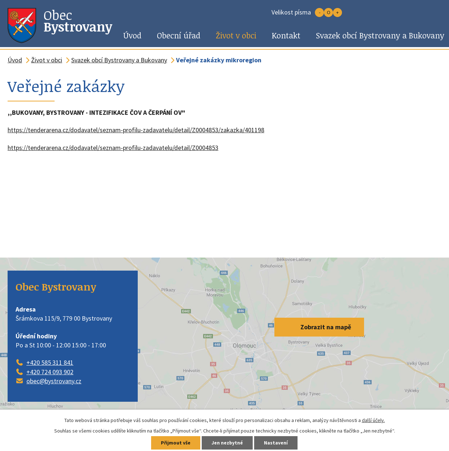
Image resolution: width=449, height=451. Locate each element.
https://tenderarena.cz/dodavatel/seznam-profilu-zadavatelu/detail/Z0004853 (113, 147)
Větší (337, 12)
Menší (319, 12)
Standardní (328, 12)
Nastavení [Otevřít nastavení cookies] (277, 442)
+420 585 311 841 (49, 362)
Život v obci (236, 35)
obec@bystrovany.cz (53, 381)
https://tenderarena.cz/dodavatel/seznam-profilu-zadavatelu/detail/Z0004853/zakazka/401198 (136, 130)
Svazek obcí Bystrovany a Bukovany (119, 60)
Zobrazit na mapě (325, 327)
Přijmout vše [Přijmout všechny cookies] (175, 442)
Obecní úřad (178, 35)
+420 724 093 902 (49, 372)
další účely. (373, 420)
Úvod (132, 35)
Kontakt (286, 35)
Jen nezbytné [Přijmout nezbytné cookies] (227, 442)
